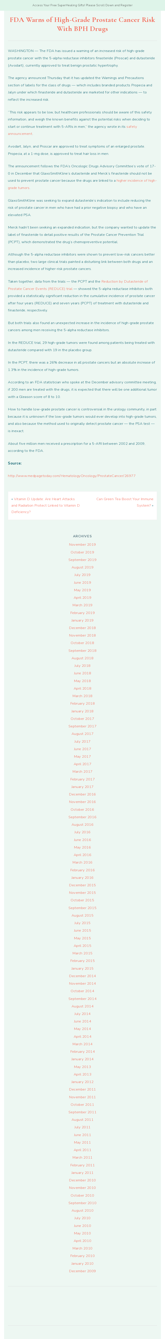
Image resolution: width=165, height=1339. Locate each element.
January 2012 (82, 1081)
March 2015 (82, 953)
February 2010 (82, 1255)
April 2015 (82, 945)
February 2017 (82, 779)
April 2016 (82, 854)
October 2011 (82, 1104)
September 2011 (82, 1112)
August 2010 (83, 1210)
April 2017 (82, 764)
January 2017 (82, 786)
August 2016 (83, 824)
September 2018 (82, 650)
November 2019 (82, 544)
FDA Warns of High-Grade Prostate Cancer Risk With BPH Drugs (82, 24)
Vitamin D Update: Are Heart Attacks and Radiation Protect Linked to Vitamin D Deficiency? (45, 505)
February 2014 (82, 1051)
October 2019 (82, 552)
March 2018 (82, 695)
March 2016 (82, 862)
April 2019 (82, 597)
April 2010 (82, 1240)
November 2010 (82, 1187)
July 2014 (82, 1013)
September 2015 (82, 907)
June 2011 (82, 1134)
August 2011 (83, 1119)
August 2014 (83, 1006)
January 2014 (82, 1059)
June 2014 (82, 1021)
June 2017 (82, 748)
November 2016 (82, 801)
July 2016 (82, 832)
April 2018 (82, 688)
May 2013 (82, 1066)
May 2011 (82, 1142)
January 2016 (82, 877)
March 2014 (82, 1044)
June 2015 (82, 930)
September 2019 (82, 559)
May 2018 (82, 680)
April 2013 (82, 1074)
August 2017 (83, 733)
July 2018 (82, 665)
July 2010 (82, 1218)
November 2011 (82, 1097)
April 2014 (82, 1036)
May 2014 (82, 1028)
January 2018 (82, 711)
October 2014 (82, 991)
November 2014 (82, 983)
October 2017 (82, 718)
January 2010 (82, 1263)
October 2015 (82, 900)
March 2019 (82, 605)
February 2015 (82, 960)
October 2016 (82, 809)
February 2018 (82, 703)
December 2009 (82, 1271)
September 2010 (82, 1202)
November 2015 (82, 892)
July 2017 (82, 741)
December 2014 (82, 975)
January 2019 (82, 620)
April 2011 (82, 1149)
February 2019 (82, 612)
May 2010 (82, 1233)
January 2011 (82, 1172)
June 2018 (82, 673)
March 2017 (82, 771)
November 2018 (82, 635)
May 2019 (82, 590)
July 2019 (82, 574)
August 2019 (83, 567)
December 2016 (82, 794)
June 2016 (82, 839)
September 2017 (82, 726)
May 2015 (82, 938)
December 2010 (82, 1180)
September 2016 (82, 817)
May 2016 (82, 847)
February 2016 (82, 870)
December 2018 (82, 627)
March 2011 (82, 1157)
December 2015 (82, 885)
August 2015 (83, 915)
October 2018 (82, 642)
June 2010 (82, 1225)
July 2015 (82, 922)
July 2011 (82, 1127)
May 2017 (82, 756)
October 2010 (82, 1195)
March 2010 (82, 1248)
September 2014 (82, 998)
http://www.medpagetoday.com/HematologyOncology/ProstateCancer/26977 (72, 475)
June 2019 (82, 582)
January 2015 (82, 968)
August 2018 (83, 658)
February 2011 (82, 1165)
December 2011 (82, 1089)
